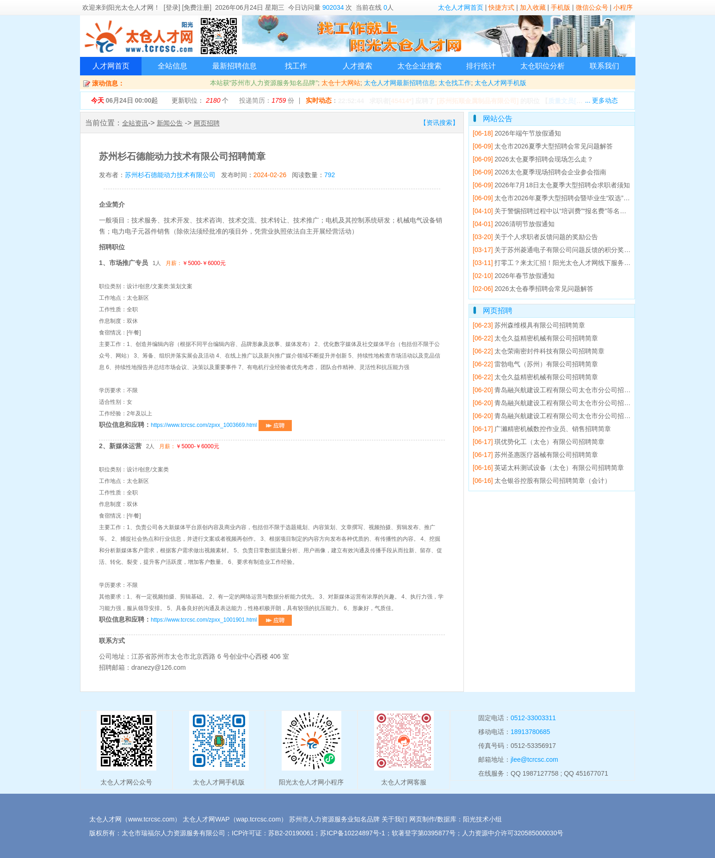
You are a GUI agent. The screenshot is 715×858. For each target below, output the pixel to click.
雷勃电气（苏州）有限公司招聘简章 (535, 364)
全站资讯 (135, 123)
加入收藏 (533, 7)
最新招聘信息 (234, 66)
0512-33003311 (533, 718)
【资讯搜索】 (439, 122)
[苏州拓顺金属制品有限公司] (477, 101)
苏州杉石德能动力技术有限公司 (170, 175)
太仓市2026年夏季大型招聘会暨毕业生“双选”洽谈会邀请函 (567, 198)
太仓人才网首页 (460, 7)
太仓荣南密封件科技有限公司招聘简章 (538, 351)
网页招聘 (207, 123)
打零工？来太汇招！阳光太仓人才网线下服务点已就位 (561, 262)
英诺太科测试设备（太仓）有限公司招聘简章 (548, 467)
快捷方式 (501, 7)
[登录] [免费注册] (187, 7)
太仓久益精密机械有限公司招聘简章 (535, 338)
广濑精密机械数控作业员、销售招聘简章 (542, 428)
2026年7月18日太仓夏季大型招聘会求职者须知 (551, 185)
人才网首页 (110, 66)
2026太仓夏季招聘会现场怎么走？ (533, 159)
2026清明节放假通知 (514, 224)
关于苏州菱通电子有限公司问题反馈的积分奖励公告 (558, 249)
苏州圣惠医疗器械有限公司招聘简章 (535, 454)
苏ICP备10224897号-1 (352, 833)
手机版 (560, 7)
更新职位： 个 (200, 100)
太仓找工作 (454, 82)
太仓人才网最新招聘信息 (399, 82)
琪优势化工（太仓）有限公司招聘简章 (538, 441)
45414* (401, 101)
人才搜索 (357, 66)
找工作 (296, 66)
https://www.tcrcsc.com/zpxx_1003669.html (221, 425)
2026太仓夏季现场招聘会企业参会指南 (539, 172)
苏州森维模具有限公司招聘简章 (529, 325)
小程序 (623, 7)
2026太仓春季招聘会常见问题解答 (533, 288)
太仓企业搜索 (419, 66)
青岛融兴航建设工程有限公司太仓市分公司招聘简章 (558, 390)
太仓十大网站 (340, 82)
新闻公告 (170, 123)
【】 (576, 101)
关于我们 (394, 819)
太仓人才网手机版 (500, 82)
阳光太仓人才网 (131, 7)
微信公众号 (592, 7)
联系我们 (604, 66)
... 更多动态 (601, 100)
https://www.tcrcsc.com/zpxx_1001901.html (221, 620)
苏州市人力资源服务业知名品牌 (334, 819)
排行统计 (481, 66)
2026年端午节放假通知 (517, 133)
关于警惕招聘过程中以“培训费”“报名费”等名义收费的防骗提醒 (572, 211)
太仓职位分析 (542, 66)
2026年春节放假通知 (514, 275)
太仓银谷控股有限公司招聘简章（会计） (542, 480)
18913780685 (530, 731)
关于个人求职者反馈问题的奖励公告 (535, 237)
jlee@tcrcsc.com (534, 759)
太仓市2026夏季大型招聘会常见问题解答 (543, 146)
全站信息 (172, 66)
